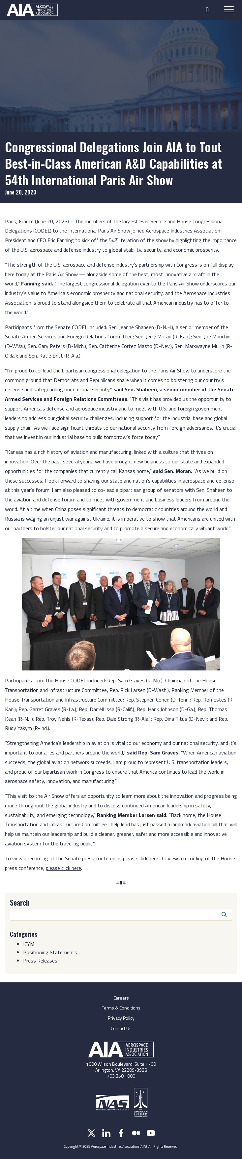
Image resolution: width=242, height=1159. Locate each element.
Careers (121, 997)
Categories (23, 934)
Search (20, 902)
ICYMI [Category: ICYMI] (29, 944)
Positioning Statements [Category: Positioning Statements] (50, 952)
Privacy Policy (121, 1017)
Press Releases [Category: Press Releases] (40, 961)
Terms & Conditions (121, 1007)
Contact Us (121, 1028)
